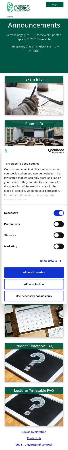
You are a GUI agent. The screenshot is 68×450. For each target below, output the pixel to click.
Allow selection (34, 284)
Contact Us (34, 438)
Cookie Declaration (34, 432)
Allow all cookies (34, 272)
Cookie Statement (16, 199)
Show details (48, 260)
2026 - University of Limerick (34, 444)
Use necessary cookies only (34, 295)
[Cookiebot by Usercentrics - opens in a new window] (48, 151)
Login (54, 5)
